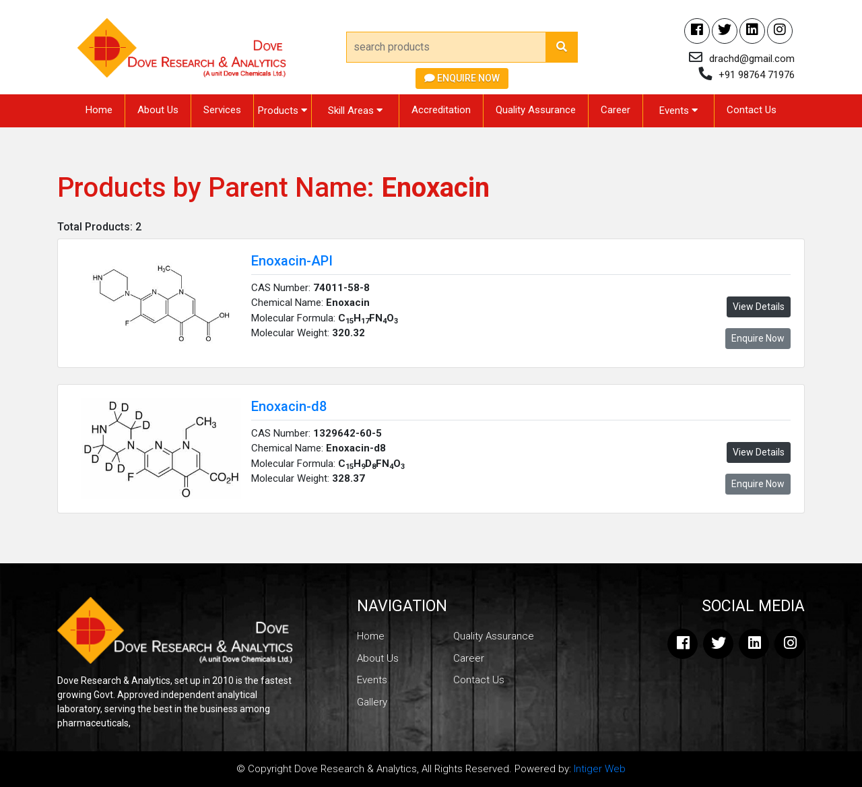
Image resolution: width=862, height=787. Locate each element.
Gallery (372, 702)
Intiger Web (600, 769)
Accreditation (441, 110)
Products (282, 110)
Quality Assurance (536, 110)
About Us (157, 110)
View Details (759, 306)
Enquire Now (462, 78)
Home (99, 110)
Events (678, 110)
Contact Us (751, 110)
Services (222, 110)
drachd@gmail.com (752, 59)
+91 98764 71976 (757, 75)
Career (615, 110)
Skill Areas (355, 110)
